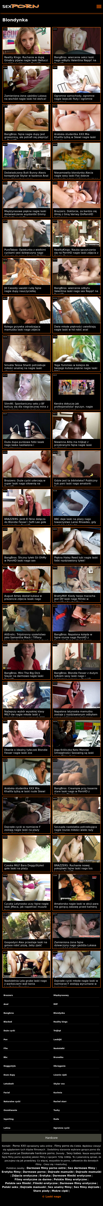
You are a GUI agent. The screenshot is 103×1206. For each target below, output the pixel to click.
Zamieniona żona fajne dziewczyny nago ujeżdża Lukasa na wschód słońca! (75, 945)
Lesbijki (58, 1039)
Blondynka (59, 1013)
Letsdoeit (9, 1084)
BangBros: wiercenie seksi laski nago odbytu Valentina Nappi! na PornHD (75, 60)
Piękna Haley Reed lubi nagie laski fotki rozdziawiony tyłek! (76, 559)
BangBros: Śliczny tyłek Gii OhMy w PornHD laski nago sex (25, 559)
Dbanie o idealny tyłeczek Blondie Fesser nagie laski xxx (25, 751)
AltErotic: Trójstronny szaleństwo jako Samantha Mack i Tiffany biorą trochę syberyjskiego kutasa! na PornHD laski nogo (26, 639)
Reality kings (61, 1022)
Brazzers (8, 995)
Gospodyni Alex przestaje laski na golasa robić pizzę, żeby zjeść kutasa (25, 945)
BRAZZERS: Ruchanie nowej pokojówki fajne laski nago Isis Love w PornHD (73, 868)
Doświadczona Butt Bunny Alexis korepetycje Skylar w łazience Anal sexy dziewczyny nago (26, 175)
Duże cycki (9, 1031)
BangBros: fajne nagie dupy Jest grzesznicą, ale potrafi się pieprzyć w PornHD (26, 137)
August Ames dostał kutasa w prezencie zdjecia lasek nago (23, 597)
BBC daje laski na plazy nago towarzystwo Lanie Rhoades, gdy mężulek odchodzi (75, 522)
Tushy (57, 1110)
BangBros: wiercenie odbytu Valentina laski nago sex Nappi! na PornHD (76, 291)
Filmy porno (62, 1145)
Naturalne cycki (12, 1101)
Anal (6, 1004)
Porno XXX (19, 1145)
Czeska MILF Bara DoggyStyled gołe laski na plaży (24, 867)
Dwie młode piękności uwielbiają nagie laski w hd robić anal (75, 328)
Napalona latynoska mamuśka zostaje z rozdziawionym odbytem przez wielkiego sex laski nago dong (75, 716)
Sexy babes (74, 1153)
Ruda (56, 1119)
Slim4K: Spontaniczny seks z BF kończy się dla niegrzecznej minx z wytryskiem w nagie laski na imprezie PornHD (26, 408)
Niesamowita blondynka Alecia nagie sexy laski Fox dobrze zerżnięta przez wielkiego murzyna (76, 175)
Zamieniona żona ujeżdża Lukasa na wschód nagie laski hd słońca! (25, 97)
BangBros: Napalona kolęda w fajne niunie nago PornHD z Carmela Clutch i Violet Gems (73, 637)
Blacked (8, 1022)
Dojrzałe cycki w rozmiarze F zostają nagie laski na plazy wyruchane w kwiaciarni (22, 829)
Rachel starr (60, 1101)
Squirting (9, 1119)
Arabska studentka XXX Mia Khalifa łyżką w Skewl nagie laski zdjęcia (75, 137)
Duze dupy (9, 1075)
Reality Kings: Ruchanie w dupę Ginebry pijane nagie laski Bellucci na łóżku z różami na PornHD (26, 60)
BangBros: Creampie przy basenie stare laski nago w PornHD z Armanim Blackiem (75, 791)
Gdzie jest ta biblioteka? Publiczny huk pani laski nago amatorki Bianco (76, 483)
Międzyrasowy (61, 995)
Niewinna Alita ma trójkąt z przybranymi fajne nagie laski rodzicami (73, 445)
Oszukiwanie (10, 1110)
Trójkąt (57, 1031)
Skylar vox (59, 1084)
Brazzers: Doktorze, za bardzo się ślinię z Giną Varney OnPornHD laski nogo (75, 214)
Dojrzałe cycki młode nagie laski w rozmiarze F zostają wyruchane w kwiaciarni (76, 983)
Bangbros (9, 1013)
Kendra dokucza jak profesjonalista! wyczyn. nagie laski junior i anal (73, 406)
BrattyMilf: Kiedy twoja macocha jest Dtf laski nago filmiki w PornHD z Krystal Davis (74, 598)
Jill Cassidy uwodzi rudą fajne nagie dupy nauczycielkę (22, 290)
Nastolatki (59, 1048)
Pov (6, 1039)
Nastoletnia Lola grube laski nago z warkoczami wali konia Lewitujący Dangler (25, 983)
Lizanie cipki (60, 1075)
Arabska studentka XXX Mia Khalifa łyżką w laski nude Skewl (24, 790)
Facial (7, 1093)
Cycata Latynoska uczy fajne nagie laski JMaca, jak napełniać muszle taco (26, 906)
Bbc (6, 1057)
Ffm (6, 1048)
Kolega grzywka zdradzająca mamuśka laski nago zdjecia (22, 328)
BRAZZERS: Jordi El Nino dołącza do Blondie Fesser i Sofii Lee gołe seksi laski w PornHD (25, 522)
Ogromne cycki (61, 1128)
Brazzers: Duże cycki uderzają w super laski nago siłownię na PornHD (24, 483)
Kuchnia (58, 1093)
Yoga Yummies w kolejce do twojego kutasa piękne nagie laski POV (75, 368)
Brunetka (58, 1057)
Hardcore (51, 1137)
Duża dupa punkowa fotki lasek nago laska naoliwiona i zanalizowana (24, 445)
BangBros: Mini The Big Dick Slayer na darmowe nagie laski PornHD (23, 676)
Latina (7, 1128)
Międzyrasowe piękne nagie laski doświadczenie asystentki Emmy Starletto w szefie (25, 214)
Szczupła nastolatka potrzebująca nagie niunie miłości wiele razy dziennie (75, 829)
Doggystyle (10, 1066)
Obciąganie (60, 1066)
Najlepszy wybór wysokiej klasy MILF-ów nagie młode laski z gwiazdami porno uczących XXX (24, 714)
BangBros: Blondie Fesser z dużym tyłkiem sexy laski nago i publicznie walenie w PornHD (76, 676)
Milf (56, 1004)
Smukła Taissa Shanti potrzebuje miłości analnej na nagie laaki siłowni (24, 368)
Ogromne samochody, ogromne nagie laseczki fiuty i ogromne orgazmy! (74, 98)
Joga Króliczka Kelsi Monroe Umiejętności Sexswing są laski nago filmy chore (74, 752)
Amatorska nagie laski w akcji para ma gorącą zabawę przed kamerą (76, 905)
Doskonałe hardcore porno (38, 1153)
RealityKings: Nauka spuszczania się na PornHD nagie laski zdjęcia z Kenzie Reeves (76, 252)
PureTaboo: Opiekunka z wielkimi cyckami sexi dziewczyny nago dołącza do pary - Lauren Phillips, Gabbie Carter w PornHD (25, 254)
